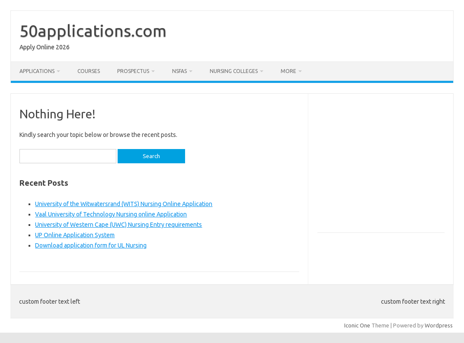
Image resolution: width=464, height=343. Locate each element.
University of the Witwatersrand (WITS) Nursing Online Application (123, 203)
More (288, 71)
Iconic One (357, 325)
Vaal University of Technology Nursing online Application (111, 214)
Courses (88, 71)
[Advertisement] (390, 166)
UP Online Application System (75, 235)
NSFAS (179, 71)
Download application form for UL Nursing (91, 245)
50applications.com (92, 31)
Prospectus (133, 71)
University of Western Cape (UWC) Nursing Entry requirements (118, 224)
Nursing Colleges (234, 71)
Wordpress (439, 325)
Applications (36, 71)
